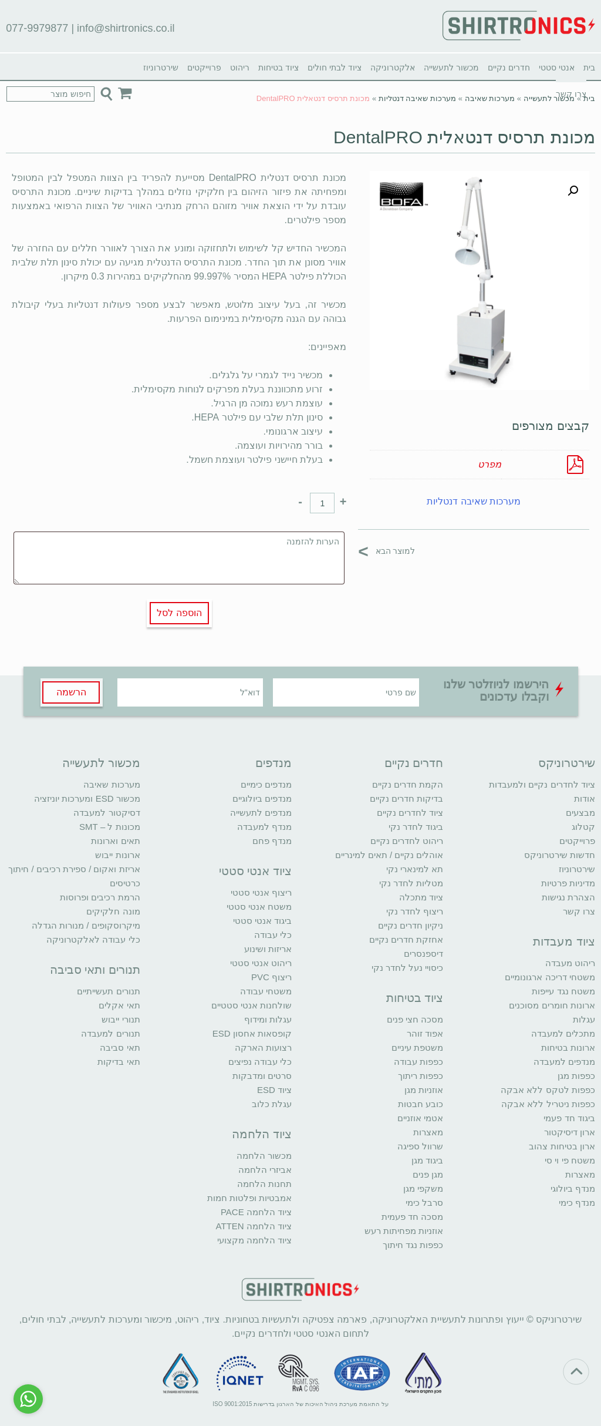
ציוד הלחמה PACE (256, 1212)
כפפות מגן (576, 1076)
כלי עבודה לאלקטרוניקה (93, 939)
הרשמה (71, 692)
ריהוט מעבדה (570, 963)
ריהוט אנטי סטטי (261, 963)
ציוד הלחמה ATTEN (254, 1226)
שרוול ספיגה (420, 1146)
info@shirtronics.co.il (125, 28)
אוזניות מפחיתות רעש (403, 1231)
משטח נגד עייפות (563, 991)
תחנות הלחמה (264, 1184)
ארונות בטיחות (568, 1047)
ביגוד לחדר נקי (416, 827)
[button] (572, 190)
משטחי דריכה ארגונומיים (550, 977)
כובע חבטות (420, 1104)
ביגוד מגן (427, 1160)
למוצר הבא (386, 551)
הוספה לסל (179, 613)
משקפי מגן (423, 1188)
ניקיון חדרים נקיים (410, 925)
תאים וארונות (115, 841)
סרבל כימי (424, 1203)
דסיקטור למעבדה (106, 813)
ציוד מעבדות (564, 941)
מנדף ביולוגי (573, 1188)
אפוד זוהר (425, 1033)
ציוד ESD (274, 1090)
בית (589, 67)
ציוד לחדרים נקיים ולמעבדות (542, 784)
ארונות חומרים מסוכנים (552, 1005)
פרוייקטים (204, 67)
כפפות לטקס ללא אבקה (548, 1090)
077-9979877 (37, 28)
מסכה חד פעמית (412, 1217)
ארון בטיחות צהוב (562, 1146)
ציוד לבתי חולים (335, 67)
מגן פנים (428, 1174)
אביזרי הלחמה (265, 1170)
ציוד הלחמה (262, 1134)
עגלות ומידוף (268, 1019)
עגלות (584, 1019)
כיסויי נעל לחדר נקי (408, 968)
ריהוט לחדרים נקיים (406, 841)
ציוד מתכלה (421, 897)
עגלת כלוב (272, 1104)
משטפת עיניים (417, 1047)
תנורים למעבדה (110, 1033)
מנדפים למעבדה (564, 1062)
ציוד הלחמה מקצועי (254, 1240)
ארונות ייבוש (117, 855)
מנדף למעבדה (264, 827)
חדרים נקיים (509, 67)
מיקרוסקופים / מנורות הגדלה (86, 925)
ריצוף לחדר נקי (414, 911)
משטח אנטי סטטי (259, 907)
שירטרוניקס (566, 762)
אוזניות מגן (423, 1090)
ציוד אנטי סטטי (255, 871)
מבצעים (580, 813)
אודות (584, 798)
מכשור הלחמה (264, 1156)
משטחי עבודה (266, 991)
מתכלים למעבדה (563, 1033)
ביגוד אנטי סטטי (262, 921)
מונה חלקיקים (113, 911)
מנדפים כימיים (266, 784)
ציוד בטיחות (278, 67)
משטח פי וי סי (570, 1160)
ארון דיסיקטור (569, 1132)
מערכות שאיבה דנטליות (417, 98)
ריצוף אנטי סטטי (261, 892)
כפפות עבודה (418, 1062)
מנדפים (273, 762)
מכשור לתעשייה (451, 67)
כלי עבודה (273, 935)
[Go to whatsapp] (28, 1399)
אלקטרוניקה (392, 67)
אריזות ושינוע (268, 949)
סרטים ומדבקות (262, 1076)
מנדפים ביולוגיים (262, 798)
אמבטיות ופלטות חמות (249, 1198)
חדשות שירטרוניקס (559, 855)
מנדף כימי (577, 1203)
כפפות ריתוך (420, 1076)
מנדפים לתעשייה (261, 813)
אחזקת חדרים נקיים (406, 939)
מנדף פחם (272, 841)
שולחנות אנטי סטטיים (251, 1005)
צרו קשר (579, 911)
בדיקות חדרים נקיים (406, 798)
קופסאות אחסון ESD (252, 1033)
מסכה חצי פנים (415, 1019)
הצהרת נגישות (568, 897)
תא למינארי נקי (414, 869)
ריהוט (239, 67)
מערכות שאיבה (490, 98)
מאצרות (580, 1174)
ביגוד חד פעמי (569, 1118)
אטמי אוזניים (420, 1118)
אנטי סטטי (557, 67)
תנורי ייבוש (121, 1019)
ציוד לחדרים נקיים (410, 813)
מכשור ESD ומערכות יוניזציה (87, 798)
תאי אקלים (119, 1005)
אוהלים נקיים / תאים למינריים (389, 855)
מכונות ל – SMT (109, 827)
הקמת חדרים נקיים (407, 784)
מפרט (489, 464)
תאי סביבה (120, 1047)
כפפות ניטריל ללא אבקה (548, 1104)
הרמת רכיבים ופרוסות (100, 897)
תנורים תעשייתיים (108, 991)
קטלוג (583, 827)
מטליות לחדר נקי (411, 883)
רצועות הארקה (263, 1047)
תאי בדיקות (118, 1062)
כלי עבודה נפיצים (260, 1062)
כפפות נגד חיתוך (413, 1245)
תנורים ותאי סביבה (95, 969)
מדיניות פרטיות (568, 883)
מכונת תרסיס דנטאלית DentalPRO (464, 137)
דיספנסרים (423, 953)
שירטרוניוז (160, 67)
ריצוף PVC (271, 977)
